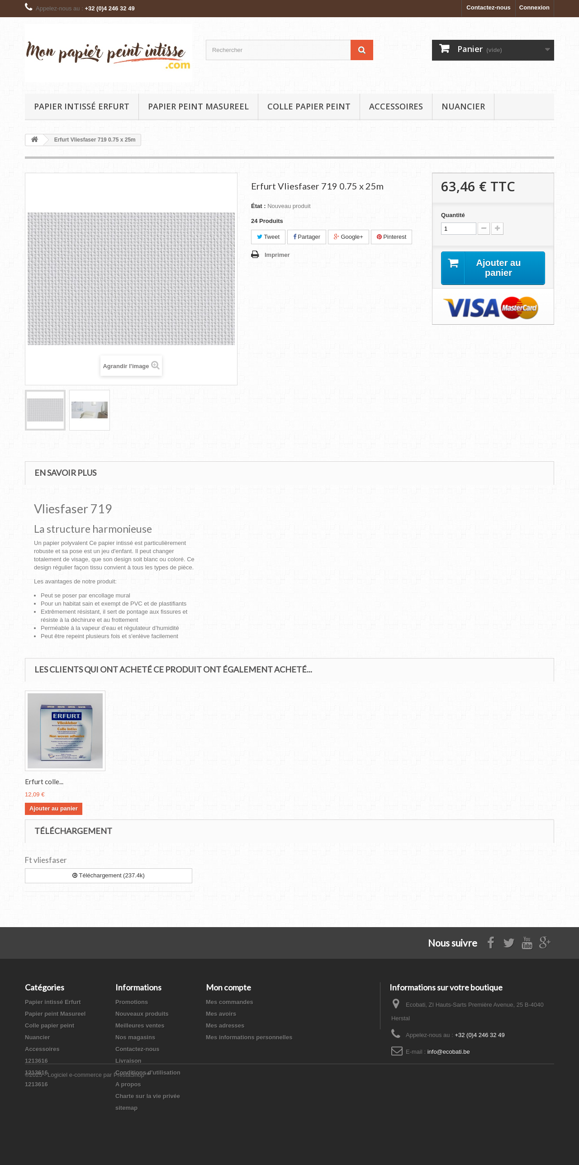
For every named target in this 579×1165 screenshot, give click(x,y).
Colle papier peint (309, 106)
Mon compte (228, 987)
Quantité (453, 215)
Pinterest (392, 236)
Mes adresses (225, 1025)
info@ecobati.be (448, 1051)
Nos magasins (135, 1037)
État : (258, 206)
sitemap (126, 1107)
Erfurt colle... (44, 781)
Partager (306, 236)
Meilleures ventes (139, 1025)
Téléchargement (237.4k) (108, 875)
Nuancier (463, 106)
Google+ (348, 236)
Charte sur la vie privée (147, 1096)
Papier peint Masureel (198, 106)
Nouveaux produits (142, 1013)
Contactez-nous (488, 7)
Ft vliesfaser (46, 860)
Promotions (131, 1002)
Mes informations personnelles (249, 1037)
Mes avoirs (221, 1013)
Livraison (128, 1060)
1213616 (36, 1060)
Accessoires (396, 106)
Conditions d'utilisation (147, 1072)
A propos (128, 1084)
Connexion (534, 7)
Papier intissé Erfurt (81, 106)
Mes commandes (229, 1002)
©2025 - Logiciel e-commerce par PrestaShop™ (87, 1140)
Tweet (268, 236)
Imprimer (277, 254)
